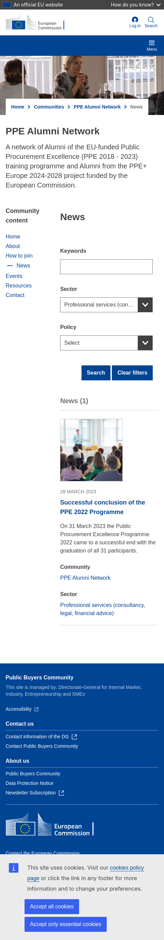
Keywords (73, 251)
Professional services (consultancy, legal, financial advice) (108, 305)
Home (18, 107)
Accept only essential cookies (65, 924)
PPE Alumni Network (97, 107)
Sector (68, 289)
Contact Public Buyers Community (42, 746)
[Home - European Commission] (39, 22)
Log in (135, 22)
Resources (19, 285)
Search (96, 373)
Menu (152, 45)
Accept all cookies (52, 906)
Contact (15, 295)
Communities (49, 107)
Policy (68, 327)
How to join (19, 256)
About (13, 246)
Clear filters (132, 373)
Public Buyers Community (40, 677)
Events (14, 276)
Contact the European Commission (43, 853)
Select (71, 343)
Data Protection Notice (30, 783)
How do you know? (136, 4)
